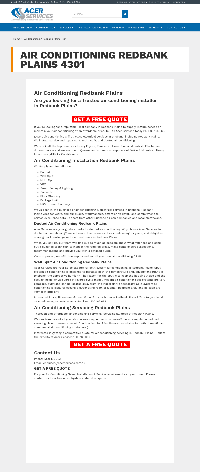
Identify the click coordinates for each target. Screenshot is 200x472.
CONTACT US (176, 27)
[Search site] (125, 14)
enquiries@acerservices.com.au (64, 363)
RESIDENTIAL (22, 27)
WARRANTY (155, 27)
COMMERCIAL (45, 27)
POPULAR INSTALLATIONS (132, 2)
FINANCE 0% (136, 27)
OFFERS (118, 27)
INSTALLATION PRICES (93, 27)
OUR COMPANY (160, 2)
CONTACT (179, 2)
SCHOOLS (66, 27)
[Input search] (97, 14)
